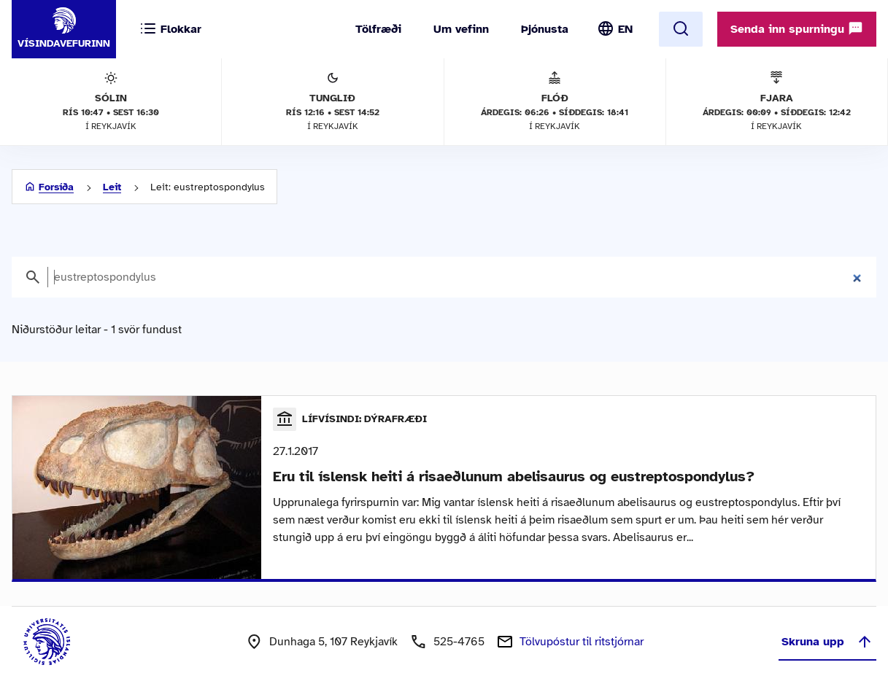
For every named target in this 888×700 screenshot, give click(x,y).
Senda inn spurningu (796, 28)
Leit (112, 187)
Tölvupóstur (582, 641)
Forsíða (56, 187)
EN (625, 29)
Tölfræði (378, 29)
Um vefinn (461, 29)
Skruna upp (827, 641)
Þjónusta (544, 29)
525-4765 (458, 641)
